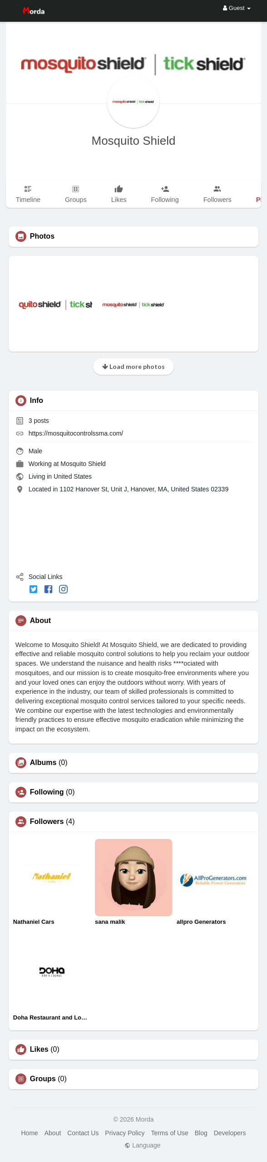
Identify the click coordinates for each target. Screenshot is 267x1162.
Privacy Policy (124, 1133)
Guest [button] (237, 8)
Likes (39, 1049)
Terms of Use (169, 1133)
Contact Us (83, 1133)
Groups (43, 1079)
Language (142, 1145)
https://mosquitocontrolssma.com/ (76, 433)
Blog (201, 1133)
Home (29, 1133)
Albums (43, 762)
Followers (47, 821)
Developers (230, 1133)
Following (47, 792)
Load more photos (133, 366)
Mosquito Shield (133, 140)
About (52, 1133)
